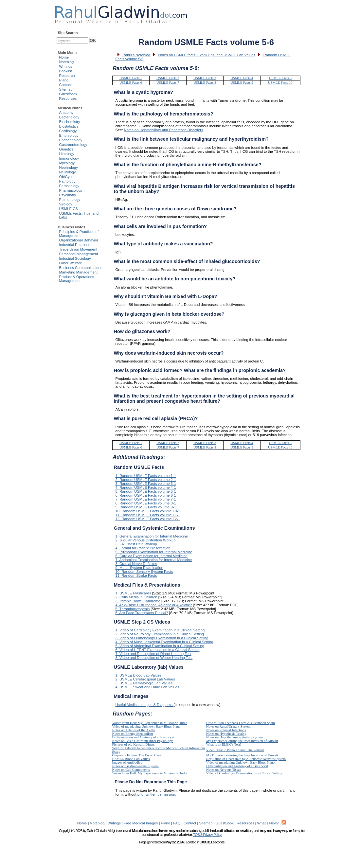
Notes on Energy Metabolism (132, 733)
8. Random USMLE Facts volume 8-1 (146, 503)
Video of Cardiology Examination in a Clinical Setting (244, 773)
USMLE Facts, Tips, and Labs (79, 215)
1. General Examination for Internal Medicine (152, 536)
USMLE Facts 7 (167, 82)
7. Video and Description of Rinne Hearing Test (153, 654)
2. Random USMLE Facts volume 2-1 (146, 480)
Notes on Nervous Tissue (223, 769)
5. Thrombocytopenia (133, 609)
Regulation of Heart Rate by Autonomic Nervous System (246, 759)
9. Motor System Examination (139, 568)
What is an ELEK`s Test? (224, 744)
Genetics (66, 149)
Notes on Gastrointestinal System (135, 766)
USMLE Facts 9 (241, 82)
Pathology (67, 181)
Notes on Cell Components (131, 769)
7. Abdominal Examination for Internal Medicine (154, 560)
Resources (68, 98)
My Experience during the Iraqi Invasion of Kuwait (242, 741)
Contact (65, 85)
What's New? (268, 823)
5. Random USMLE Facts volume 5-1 (146, 491)
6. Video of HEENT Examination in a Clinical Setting (158, 650)
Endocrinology (70, 140)
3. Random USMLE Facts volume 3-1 (146, 484)
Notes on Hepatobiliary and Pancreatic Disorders (163, 130)
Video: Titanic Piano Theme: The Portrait (235, 750)
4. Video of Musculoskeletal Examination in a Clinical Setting (164, 642)
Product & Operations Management (76, 279)
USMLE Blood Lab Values (131, 759)
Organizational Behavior (78, 240)
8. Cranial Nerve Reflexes (136, 564)
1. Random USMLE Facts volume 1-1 (146, 476)
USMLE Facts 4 (241, 78)
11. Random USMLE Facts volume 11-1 (148, 515)
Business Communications (80, 268)
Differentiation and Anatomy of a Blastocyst (143, 737)
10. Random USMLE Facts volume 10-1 (148, 511)
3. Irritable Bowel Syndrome (138, 601)
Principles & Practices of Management (79, 234)
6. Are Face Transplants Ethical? (142, 613)
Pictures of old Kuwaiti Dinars (133, 744)
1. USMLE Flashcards (133, 593)
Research (67, 76)
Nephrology (68, 167)
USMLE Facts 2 (167, 78)
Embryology (69, 135)
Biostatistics (69, 126)
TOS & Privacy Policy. (207, 835)
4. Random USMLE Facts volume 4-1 (146, 487)
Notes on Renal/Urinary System (228, 726)
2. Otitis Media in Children (136, 597)
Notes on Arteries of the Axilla (133, 730)
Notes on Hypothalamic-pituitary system (234, 737)
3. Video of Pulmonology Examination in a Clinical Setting (162, 638)
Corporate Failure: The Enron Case (136, 755)
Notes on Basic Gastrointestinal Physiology (142, 741)
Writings (65, 66)
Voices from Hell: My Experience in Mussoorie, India (149, 723)
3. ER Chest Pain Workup (136, 544)
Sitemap (66, 89)
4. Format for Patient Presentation (143, 548)
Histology (66, 154)
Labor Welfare (70, 263)
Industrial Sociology (75, 258)
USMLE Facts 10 (280, 82)
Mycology (67, 163)
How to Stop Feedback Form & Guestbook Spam (240, 723)
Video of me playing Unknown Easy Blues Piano (146, 726)
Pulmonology (70, 200)
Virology (65, 204)
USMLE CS (68, 209)
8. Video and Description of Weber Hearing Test (154, 658)
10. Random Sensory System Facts (144, 572)
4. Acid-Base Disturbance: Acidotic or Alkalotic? (154, 605)
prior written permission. (156, 794)
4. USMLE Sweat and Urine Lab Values (147, 687)
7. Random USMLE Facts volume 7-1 (146, 499)
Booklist (65, 71)
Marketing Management (78, 272)
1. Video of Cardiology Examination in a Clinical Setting (160, 630)
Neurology (67, 172)
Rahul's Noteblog (136, 55)
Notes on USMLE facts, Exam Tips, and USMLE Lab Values (206, 55)
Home (64, 57)
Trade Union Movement (78, 249)
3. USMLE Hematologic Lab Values (144, 683)
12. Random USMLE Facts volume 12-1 (148, 519)
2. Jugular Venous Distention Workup (146, 540)
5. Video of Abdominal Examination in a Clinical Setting (160, 646)
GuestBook (68, 94)
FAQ (176, 823)
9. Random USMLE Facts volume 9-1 (146, 507)
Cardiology (68, 131)
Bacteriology (69, 117)
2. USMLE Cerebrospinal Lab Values (145, 679)
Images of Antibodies (127, 762)
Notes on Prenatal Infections (226, 730)
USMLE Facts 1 (130, 78)
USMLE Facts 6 (130, 82)
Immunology (69, 158)
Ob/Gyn (65, 177)
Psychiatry (67, 195)
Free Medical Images (141, 823)
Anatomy (66, 113)
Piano (64, 80)
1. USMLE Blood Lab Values (139, 675)
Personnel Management (78, 254)
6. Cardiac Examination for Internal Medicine (152, 556)
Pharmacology (71, 190)
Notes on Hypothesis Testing (226, 733)
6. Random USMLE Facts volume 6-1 (146, 495)
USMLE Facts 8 (204, 82)
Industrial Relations (74, 245)
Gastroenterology (73, 145)
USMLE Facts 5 (280, 78)
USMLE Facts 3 (204, 78)
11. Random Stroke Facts (136, 575)
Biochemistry (69, 122)
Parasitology (69, 186)
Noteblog (66, 62)
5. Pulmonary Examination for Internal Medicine (154, 552)
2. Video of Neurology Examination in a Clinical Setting (160, 634)
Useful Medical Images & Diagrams (145, 705)
